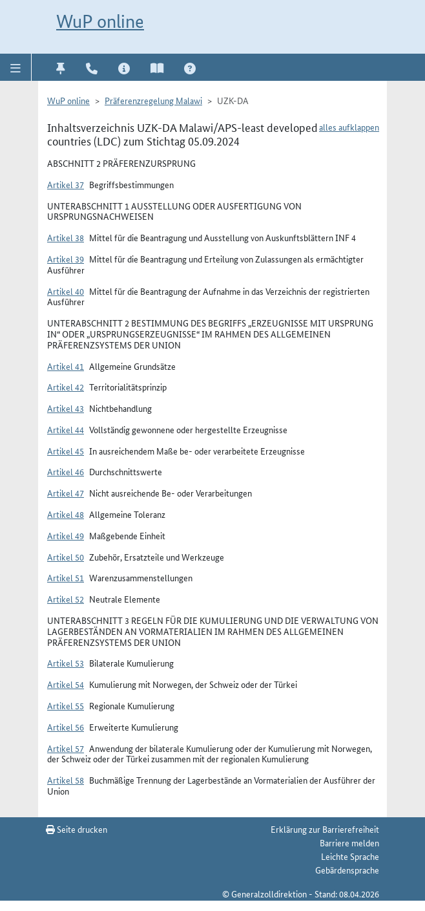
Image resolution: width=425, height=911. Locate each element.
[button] (16, 67)
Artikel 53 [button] (65, 662)
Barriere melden (349, 842)
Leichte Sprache (350, 856)
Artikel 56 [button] (65, 726)
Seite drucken (76, 828)
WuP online (100, 21)
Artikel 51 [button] (65, 577)
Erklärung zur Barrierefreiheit (325, 828)
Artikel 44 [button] (65, 429)
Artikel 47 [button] (65, 492)
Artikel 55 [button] (65, 705)
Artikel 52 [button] (65, 598)
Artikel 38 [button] (65, 237)
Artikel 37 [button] (65, 184)
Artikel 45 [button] (65, 450)
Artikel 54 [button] (65, 684)
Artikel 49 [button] (65, 535)
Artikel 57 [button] (65, 748)
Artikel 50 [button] (65, 556)
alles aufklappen (349, 126)
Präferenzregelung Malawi (153, 100)
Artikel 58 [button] (65, 779)
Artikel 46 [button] (65, 471)
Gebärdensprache (347, 869)
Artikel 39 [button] (65, 258)
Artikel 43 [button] (65, 408)
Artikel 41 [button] (65, 365)
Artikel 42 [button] (65, 386)
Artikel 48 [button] (65, 514)
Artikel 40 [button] (65, 290)
